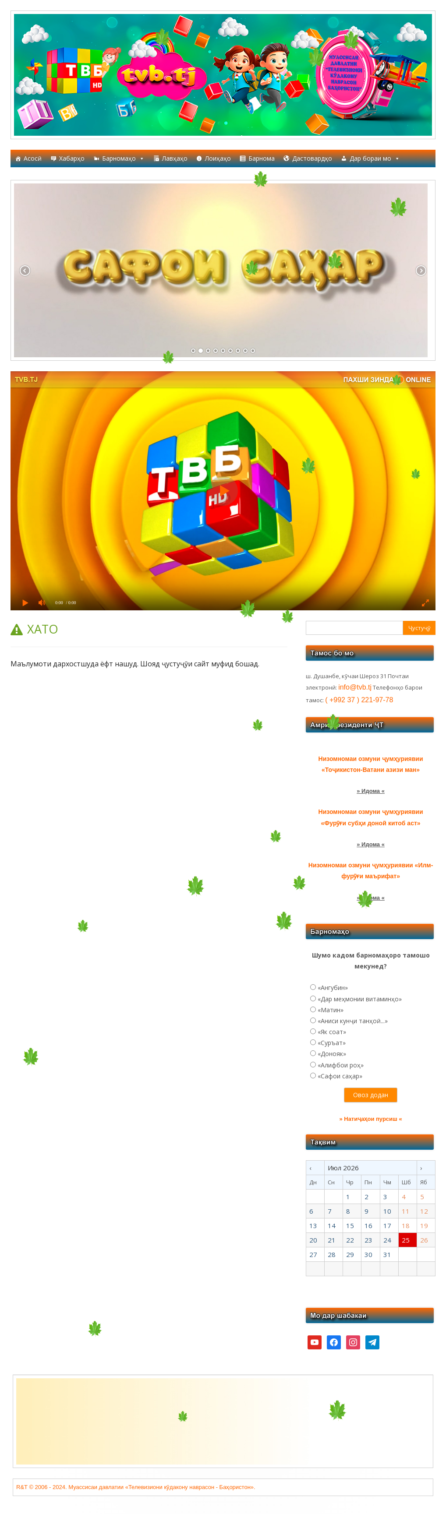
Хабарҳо (72, 158)
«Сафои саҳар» (340, 1076)
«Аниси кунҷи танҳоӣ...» (353, 1021)
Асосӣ (33, 158)
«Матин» (330, 1010)
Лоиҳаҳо (218, 158)
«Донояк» (332, 1053)
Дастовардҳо (312, 158)
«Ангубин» (333, 987)
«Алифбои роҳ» (341, 1065)
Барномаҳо (123, 158)
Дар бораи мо (375, 158)
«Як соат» (332, 1032)
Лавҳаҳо (175, 158)
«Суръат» (332, 1043)
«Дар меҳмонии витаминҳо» (360, 999)
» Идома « (371, 791)
